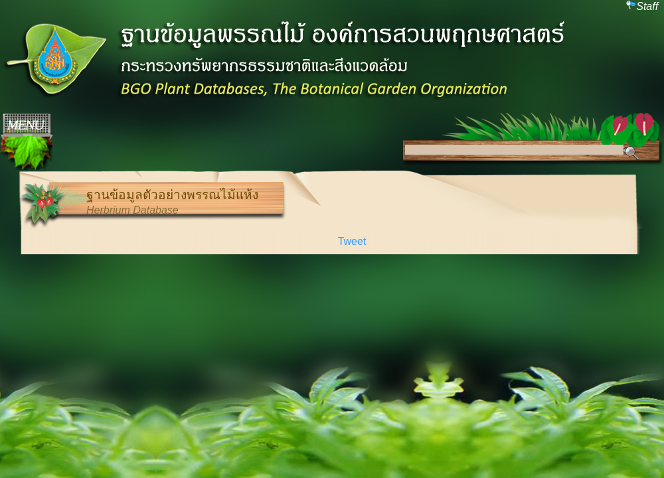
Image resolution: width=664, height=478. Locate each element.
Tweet (352, 241)
